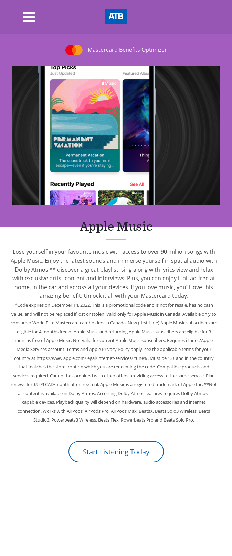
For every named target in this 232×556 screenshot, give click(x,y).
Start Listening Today (116, 451)
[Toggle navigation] (17, 17)
